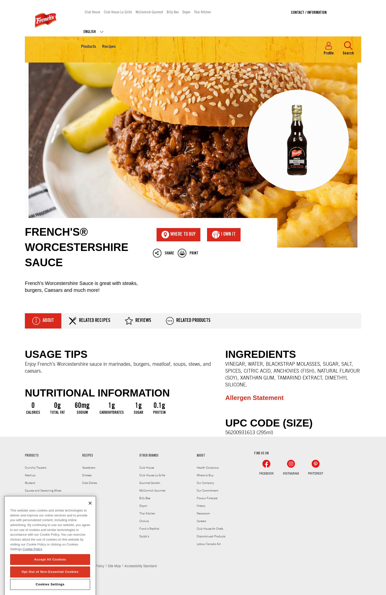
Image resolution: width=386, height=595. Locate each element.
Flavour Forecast (207, 498)
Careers (201, 521)
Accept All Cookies (50, 568)
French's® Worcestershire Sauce (193, 155)
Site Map (114, 566)
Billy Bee (173, 11)
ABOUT (201, 456)
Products (88, 47)
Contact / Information (309, 13)
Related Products (188, 321)
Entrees (87, 475)
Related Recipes (89, 321)
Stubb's (144, 536)
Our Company (205, 482)
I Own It (224, 235)
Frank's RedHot (149, 528)
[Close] (90, 512)
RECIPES (87, 456)
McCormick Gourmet (149, 11)
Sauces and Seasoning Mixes (43, 490)
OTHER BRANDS (149, 456)
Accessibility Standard (141, 566)
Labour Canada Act (209, 544)
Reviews (138, 321)
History (201, 505)
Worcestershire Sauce (38, 498)
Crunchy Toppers (35, 467)
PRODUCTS (32, 456)
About (43, 321)
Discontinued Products (211, 536)
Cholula (144, 521)
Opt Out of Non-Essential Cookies (50, 581)
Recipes (109, 47)
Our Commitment (207, 490)
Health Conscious (208, 467)
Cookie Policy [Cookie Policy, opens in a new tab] (32, 558)
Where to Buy (205, 475)
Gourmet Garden (149, 482)
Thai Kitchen (202, 11)
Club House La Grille (118, 11)
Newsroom (203, 513)
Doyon (186, 11)
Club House (92, 11)
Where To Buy (178, 235)
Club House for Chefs (210, 528)
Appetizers (88, 467)
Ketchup (30, 475)
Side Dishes (89, 482)
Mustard (30, 482)
